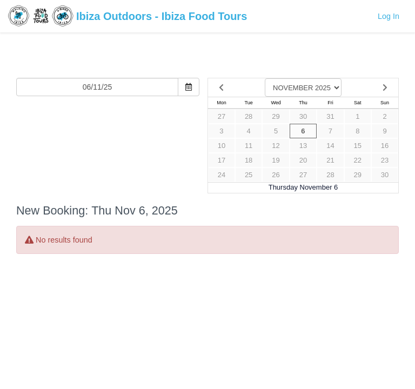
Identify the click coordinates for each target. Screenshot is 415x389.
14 (330, 146)
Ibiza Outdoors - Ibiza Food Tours (127, 17)
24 (221, 175)
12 (275, 146)
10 (221, 146)
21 (330, 160)
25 (248, 175)
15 (358, 146)
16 (385, 146)
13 (303, 146)
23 (385, 160)
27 (221, 116)
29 (275, 116)
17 (221, 160)
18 (248, 160)
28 (248, 116)
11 (248, 146)
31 (330, 116)
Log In (388, 16)
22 (358, 160)
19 (275, 160)
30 (303, 116)
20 (303, 160)
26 (275, 175)
